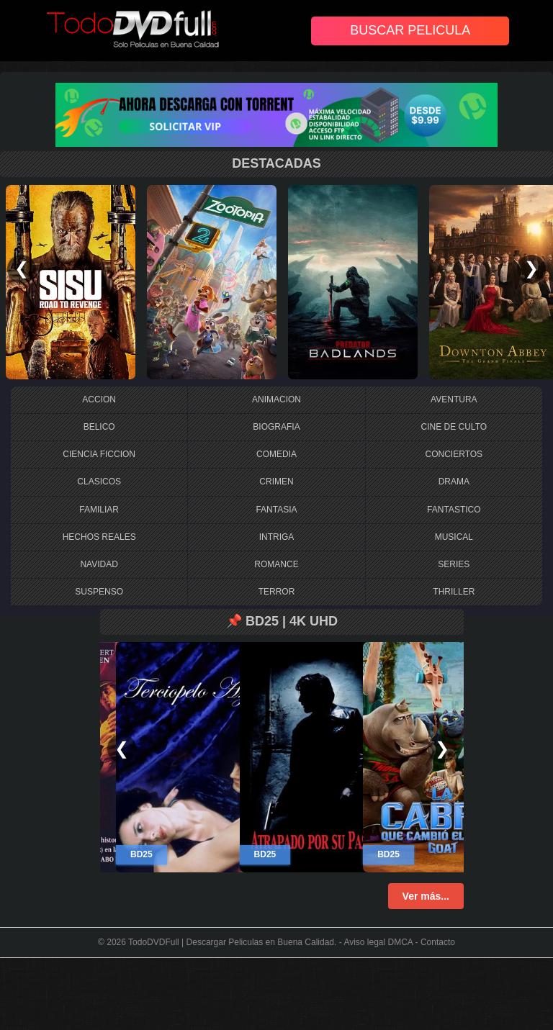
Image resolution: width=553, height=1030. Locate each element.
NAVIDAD (98, 564)
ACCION (99, 399)
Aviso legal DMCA (378, 942)
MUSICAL (454, 537)
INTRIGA (277, 537)
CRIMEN (276, 481)
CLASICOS (99, 481)
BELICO (99, 427)
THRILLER (454, 592)
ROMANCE (276, 564)
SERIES (453, 564)
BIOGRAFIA (276, 427)
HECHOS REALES (99, 537)
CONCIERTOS (454, 454)
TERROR (276, 592)
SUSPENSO (99, 592)
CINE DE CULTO (454, 427)
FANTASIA (276, 510)
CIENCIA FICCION (99, 454)
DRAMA (454, 481)
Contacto (438, 942)
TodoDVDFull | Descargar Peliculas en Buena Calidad (231, 942)
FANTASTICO (453, 510)
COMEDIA (276, 454)
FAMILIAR (99, 510)
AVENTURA (454, 399)
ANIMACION (276, 399)
